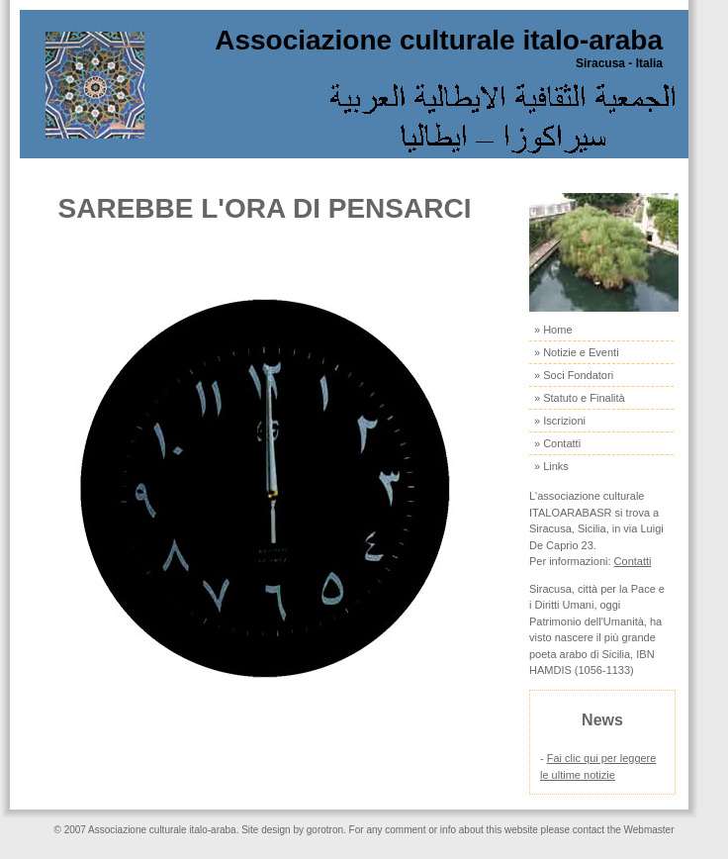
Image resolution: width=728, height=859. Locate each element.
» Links (551, 466)
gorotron (325, 829)
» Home (553, 329)
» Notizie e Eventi (576, 352)
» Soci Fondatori (573, 375)
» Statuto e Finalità (579, 398)
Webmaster (649, 829)
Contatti (633, 561)
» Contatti (557, 443)
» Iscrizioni (560, 421)
